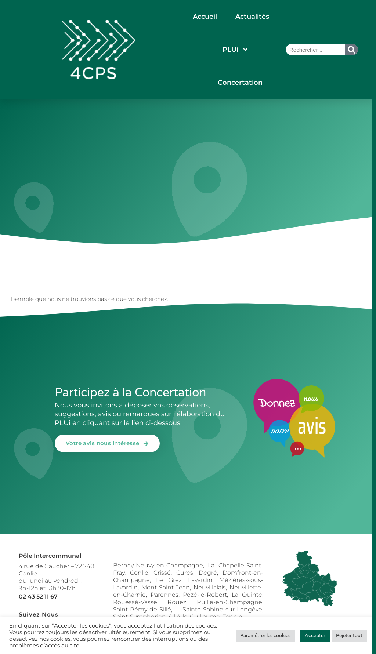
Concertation (240, 83)
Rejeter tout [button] (349, 636)
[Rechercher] (351, 49)
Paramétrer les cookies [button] (265, 636)
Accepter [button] (315, 636)
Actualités (252, 16)
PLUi (236, 50)
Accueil (205, 16)
